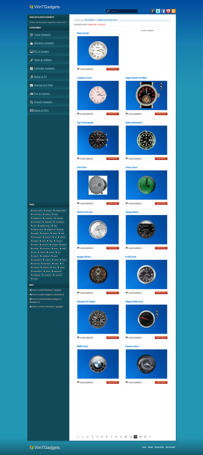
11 (131, 437)
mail (42, 241)
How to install (170, 447)
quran (54, 248)
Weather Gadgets (44, 43)
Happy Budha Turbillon (136, 78)
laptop (34, 241)
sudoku (46, 260)
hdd (61, 233)
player (62, 245)
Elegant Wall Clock (134, 301)
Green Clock (131, 167)
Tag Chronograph (85, 122)
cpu (33, 226)
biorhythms (36, 271)
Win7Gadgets (90, 20)
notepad (53, 245)
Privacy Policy (159, 447)
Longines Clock (84, 78)
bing (55, 214)
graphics (44, 233)
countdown (58, 222)
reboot (41, 252)
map (49, 241)
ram (33, 252)
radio (63, 248)
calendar (58, 218)
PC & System (41, 51)
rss (57, 252)
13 (140, 437)
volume (35, 267)
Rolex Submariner (133, 122)
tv (61, 263)
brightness (36, 218)
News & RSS (41, 110)
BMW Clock (82, 346)
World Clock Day (85, 212)
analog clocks (59, 210)
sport (54, 256)
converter (46, 275)
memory (58, 241)
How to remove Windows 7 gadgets (46, 306)
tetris (55, 260)
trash (55, 263)
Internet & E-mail (43, 85)
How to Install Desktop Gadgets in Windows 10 (45, 300)
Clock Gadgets (42, 34)
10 (126, 437)
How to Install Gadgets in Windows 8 (46, 294)
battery (46, 214)
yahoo (60, 267)
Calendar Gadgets (44, 68)
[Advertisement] (49, 158)
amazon (47, 210)
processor (45, 248)
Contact (150, 447)
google (34, 233)
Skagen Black (131, 212)
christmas (36, 222)
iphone (61, 237)
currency (57, 275)
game (60, 229)
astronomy (36, 214)
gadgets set (49, 229)
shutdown (44, 256)
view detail (113, 69)
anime (46, 271)
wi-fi (53, 267)
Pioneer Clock (132, 346)
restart (50, 252)
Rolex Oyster (83, 33)
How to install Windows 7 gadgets (45, 290)
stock (34, 279)
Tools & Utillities (43, 60)
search (34, 256)
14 (145, 437)
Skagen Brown (84, 257)
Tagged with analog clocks (107, 20)
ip (54, 237)
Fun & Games (42, 93)
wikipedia (35, 275)
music (34, 245)
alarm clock (36, 210)
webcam (44, 267)
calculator (47, 218)
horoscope (36, 237)
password (56, 271)
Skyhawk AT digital (86, 301)
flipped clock (37, 229)
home (144, 447)
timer (63, 260)
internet (47, 237)
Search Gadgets (43, 102)
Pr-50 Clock (130, 257)
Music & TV (40, 76)
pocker (35, 248)
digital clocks (44, 226)
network (43, 245)
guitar (53, 233)
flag (54, 226)
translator (45, 263)
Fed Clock (81, 167)
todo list (35, 263)
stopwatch (36, 260)
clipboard (47, 222)
